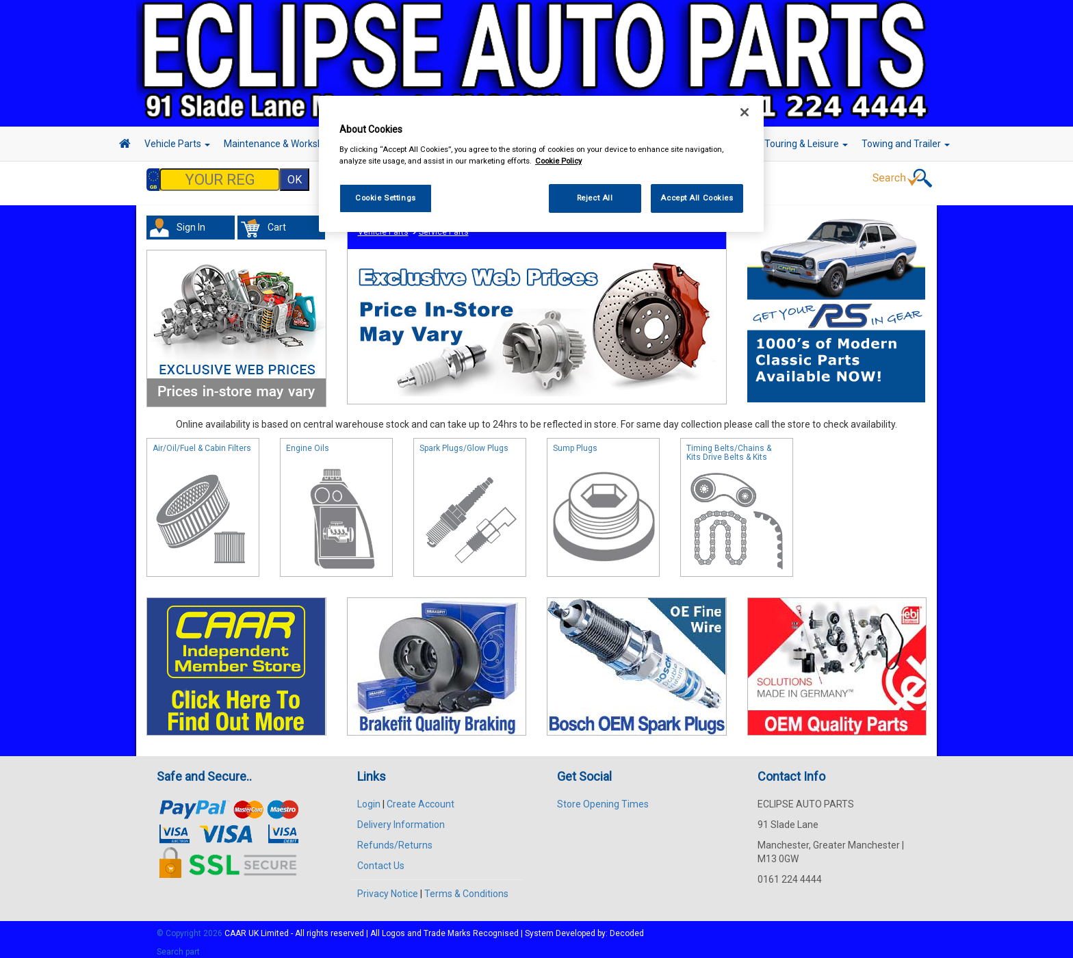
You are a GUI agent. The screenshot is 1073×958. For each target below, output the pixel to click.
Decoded (627, 926)
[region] (541, 164)
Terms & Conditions (466, 886)
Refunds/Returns (394, 838)
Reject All (595, 198)
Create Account (420, 797)
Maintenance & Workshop (283, 143)
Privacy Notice (387, 886)
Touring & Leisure (806, 143)
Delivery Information (401, 817)
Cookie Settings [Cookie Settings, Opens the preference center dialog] (385, 198)
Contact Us (380, 858)
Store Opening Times (603, 797)
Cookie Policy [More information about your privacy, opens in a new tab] (558, 161)
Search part (178, 945)
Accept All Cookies (696, 198)
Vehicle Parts (177, 143)
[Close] (744, 112)
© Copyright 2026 (190, 926)
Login (368, 797)
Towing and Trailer (906, 143)
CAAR (235, 926)
